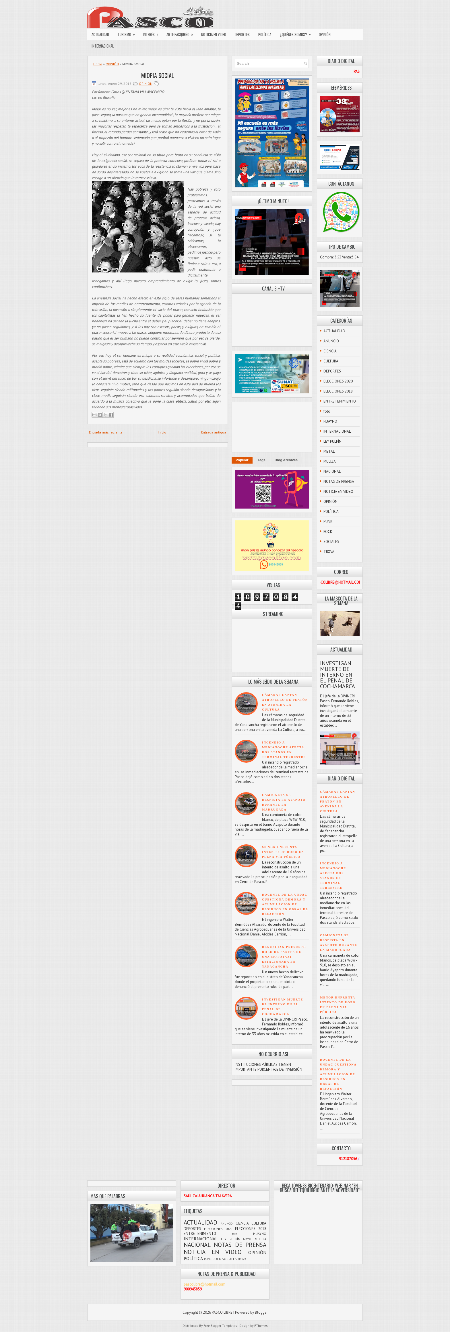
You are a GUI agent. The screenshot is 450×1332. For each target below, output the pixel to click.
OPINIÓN (325, 34)
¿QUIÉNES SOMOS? (297, 33)
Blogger (261, 1312)
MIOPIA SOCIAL (157, 75)
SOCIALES (331, 541)
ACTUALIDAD (100, 34)
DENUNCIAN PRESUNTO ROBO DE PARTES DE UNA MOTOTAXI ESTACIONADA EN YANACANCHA (284, 956)
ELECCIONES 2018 (338, 391)
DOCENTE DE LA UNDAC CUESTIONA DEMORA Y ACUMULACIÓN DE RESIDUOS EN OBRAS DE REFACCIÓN (285, 904)
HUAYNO (330, 421)
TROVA (328, 551)
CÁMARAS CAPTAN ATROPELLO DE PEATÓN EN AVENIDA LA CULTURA (337, 801)
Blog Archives (286, 460)
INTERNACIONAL (103, 46)
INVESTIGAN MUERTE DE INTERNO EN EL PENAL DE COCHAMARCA (337, 675)
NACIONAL (332, 471)
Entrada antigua (213, 432)
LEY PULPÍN (332, 441)
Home (97, 64)
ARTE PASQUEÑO (181, 33)
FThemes (260, 1326)
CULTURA (330, 361)
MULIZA (329, 461)
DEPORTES (242, 34)
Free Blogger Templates (220, 1326)
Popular (242, 460)
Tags (261, 460)
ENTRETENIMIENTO (339, 401)
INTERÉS (152, 33)
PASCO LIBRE (222, 1312)
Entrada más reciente (106, 432)
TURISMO (128, 33)
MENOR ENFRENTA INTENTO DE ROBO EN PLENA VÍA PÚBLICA (283, 852)
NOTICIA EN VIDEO (213, 34)
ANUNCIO (331, 341)
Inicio (162, 432)
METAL (329, 451)
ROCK (327, 531)
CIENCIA (330, 351)
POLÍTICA (264, 34)
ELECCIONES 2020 (338, 381)
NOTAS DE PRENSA (338, 481)
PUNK (328, 521)
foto (326, 411)
